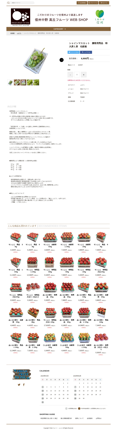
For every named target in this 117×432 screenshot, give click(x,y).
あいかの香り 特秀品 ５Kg (67, 296)
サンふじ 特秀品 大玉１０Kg (50, 321)
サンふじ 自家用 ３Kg (85, 246)
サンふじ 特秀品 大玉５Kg (16, 296)
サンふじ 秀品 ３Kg (16, 246)
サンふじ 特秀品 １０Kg (33, 271)
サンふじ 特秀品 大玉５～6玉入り (33, 296)
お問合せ (98, 418)
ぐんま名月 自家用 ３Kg (50, 346)
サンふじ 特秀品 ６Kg (50, 271)
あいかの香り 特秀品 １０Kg (84, 321)
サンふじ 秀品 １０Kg (16, 271)
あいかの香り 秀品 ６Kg (101, 321)
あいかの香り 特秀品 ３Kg (50, 296)
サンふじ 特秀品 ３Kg (85, 271)
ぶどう (19, 33)
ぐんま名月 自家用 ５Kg (67, 346)
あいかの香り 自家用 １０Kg (33, 346)
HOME (12, 33)
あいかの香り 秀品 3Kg (33, 321)
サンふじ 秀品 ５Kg (33, 246)
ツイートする (74, 52)
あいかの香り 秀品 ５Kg (84, 296)
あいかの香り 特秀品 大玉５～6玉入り (101, 347)
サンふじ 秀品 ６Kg (101, 246)
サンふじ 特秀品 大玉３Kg (102, 271)
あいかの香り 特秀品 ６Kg (67, 321)
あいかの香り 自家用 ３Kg (101, 296)
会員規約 (90, 418)
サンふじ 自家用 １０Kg (67, 246)
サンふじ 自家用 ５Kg (50, 246)
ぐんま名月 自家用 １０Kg (84, 346)
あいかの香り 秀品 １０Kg (16, 346)
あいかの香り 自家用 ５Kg (16, 321)
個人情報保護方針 (66, 418)
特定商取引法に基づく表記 (49, 418)
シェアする (86, 52)
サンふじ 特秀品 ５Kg (67, 271)
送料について (79, 418)
